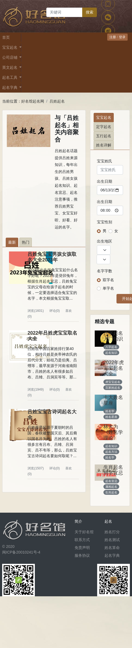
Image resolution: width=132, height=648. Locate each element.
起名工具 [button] (10, 77)
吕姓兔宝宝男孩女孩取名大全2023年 (51, 257)
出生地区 (104, 241)
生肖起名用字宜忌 (113, 470)
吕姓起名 (57, 101)
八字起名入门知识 (113, 336)
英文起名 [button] (10, 67)
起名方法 (111, 451)
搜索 (89, 12)
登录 (122, 37)
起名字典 (112, 555)
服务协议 (82, 555)
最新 (12, 242)
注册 (112, 37)
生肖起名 (111, 492)
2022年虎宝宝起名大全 (113, 368)
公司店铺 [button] (10, 57)
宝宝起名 (103, 117)
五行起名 (103, 136)
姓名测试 (112, 540)
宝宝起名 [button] (10, 47)
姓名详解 (103, 145)
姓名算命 (112, 547)
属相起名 (111, 486)
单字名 (108, 288)
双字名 (108, 280)
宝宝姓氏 (104, 161)
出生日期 (104, 181)
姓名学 (109, 411)
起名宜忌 (111, 481)
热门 (25, 242)
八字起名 (111, 347)
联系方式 (82, 540)
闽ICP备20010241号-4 (21, 552)
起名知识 (111, 352)
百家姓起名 (112, 387)
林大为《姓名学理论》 (113, 432)
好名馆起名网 (32, 101)
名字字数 (104, 271)
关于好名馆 (84, 532)
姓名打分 (112, 532)
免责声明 (82, 547)
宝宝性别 (104, 222)
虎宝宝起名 (112, 382)
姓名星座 (111, 416)
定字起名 (103, 127)
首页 (6, 37)
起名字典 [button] (10, 87)
